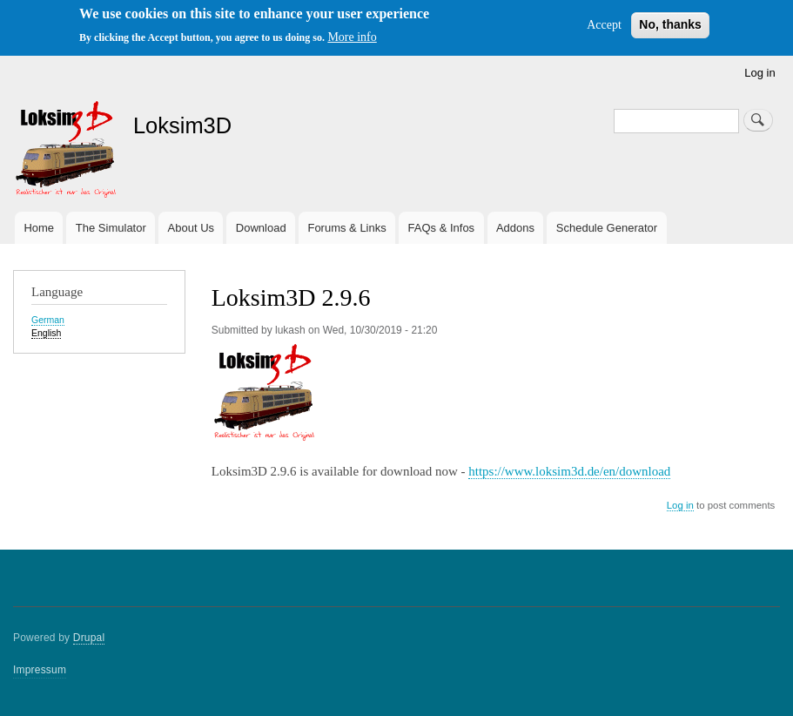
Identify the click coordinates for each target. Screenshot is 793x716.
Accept (604, 24)
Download (261, 227)
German (47, 319)
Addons (515, 227)
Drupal (89, 638)
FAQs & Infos (441, 227)
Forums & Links (346, 227)
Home (39, 227)
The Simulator (111, 227)
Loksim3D (182, 125)
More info (351, 37)
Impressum (39, 670)
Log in (759, 72)
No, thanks (670, 24)
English (46, 333)
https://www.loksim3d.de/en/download (569, 471)
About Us (191, 227)
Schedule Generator (606, 227)
